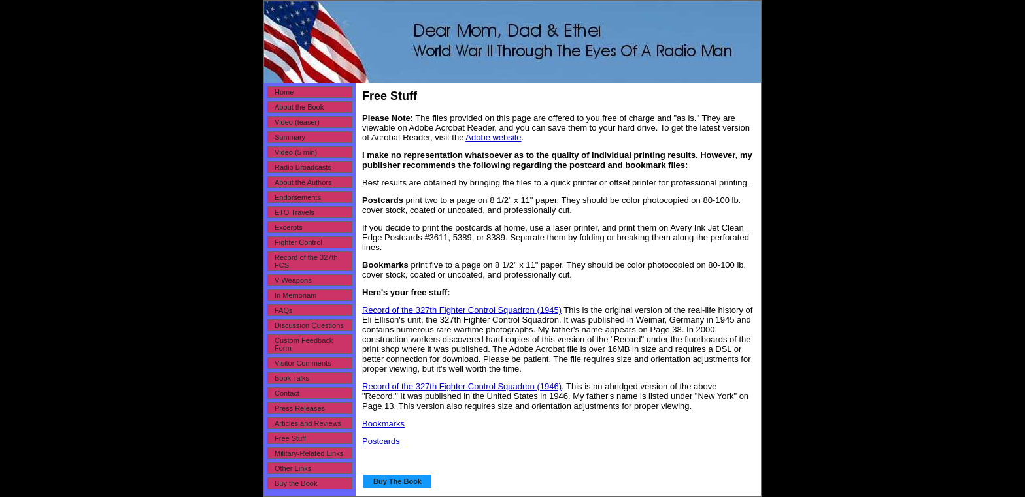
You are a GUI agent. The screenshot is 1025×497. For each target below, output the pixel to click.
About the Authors (303, 182)
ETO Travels (294, 212)
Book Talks (292, 378)
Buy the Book (296, 483)
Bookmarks (383, 423)
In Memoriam (295, 295)
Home (284, 92)
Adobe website (493, 137)
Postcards (381, 441)
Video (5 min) (296, 152)
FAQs (284, 310)
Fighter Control (298, 242)
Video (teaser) (297, 122)
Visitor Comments (303, 363)
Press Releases (300, 408)
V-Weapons (293, 280)
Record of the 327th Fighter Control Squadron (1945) (462, 310)
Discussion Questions (309, 325)
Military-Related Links (309, 453)
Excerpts (289, 227)
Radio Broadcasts (303, 167)
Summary (290, 137)
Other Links (293, 468)
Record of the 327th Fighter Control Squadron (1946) (462, 386)
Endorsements (298, 197)
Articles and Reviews (308, 423)
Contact (287, 393)
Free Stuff (290, 438)
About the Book (299, 107)
